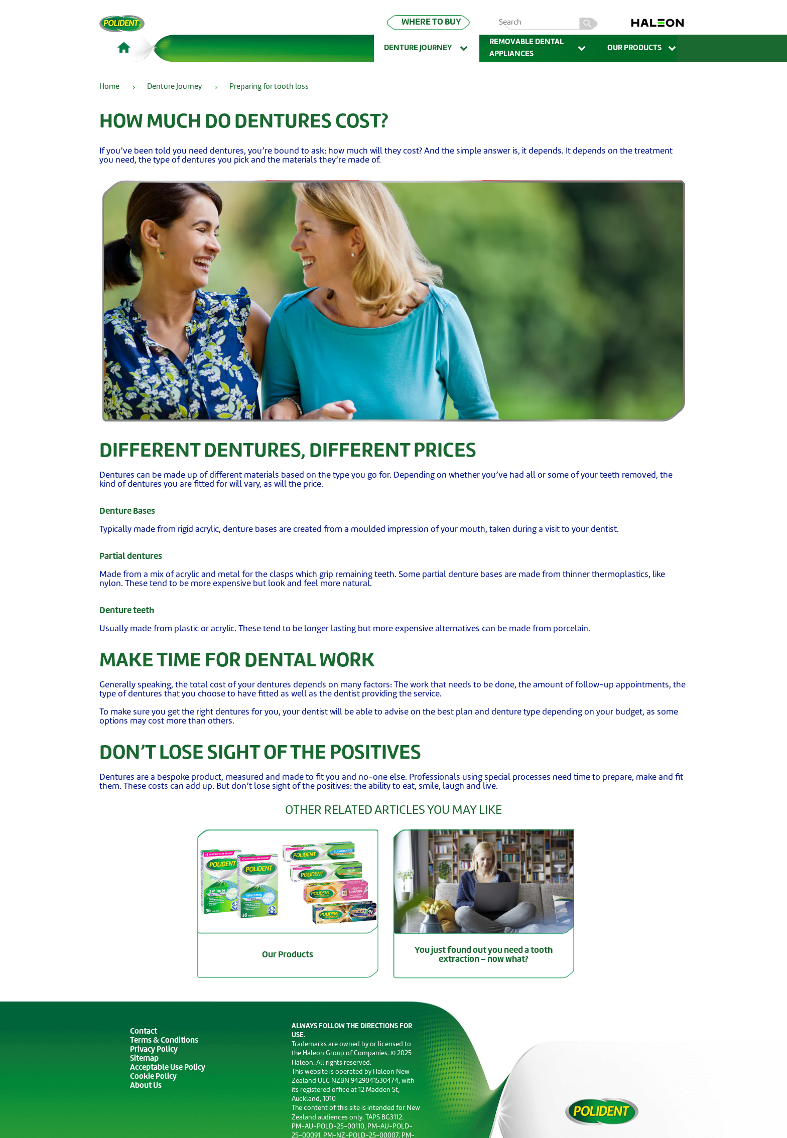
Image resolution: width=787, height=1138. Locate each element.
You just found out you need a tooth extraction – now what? (484, 955)
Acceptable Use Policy (167, 1068)
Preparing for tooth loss (269, 87)
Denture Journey (426, 48)
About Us (146, 1086)
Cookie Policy (153, 1077)
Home (109, 87)
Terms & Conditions (164, 1041)
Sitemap (144, 1059)
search (589, 22)
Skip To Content (23, 21)
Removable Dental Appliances (538, 48)
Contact (143, 1032)
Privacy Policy (154, 1050)
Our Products (642, 48)
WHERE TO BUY (431, 22)
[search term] (552, 23)
